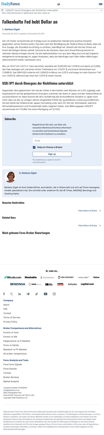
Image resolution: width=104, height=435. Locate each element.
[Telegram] (27, 294)
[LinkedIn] (19, 294)
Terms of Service (11, 317)
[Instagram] (54, 294)
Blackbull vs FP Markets (15, 349)
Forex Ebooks (10, 368)
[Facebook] (4, 294)
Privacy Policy (10, 321)
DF (3, 13)
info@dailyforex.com (11, 390)
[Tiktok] (36, 294)
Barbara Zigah (29, 173)
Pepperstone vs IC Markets (16, 341)
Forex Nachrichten (13, 13)
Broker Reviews (11, 377)
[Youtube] (45, 294)
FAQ (5, 309)
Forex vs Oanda (11, 345)
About (6, 304)
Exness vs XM (10, 336)
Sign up (52, 154)
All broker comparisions (15, 353)
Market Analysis (11, 381)
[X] (11, 294)
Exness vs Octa (10, 332)
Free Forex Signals (12, 364)
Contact (7, 313)
